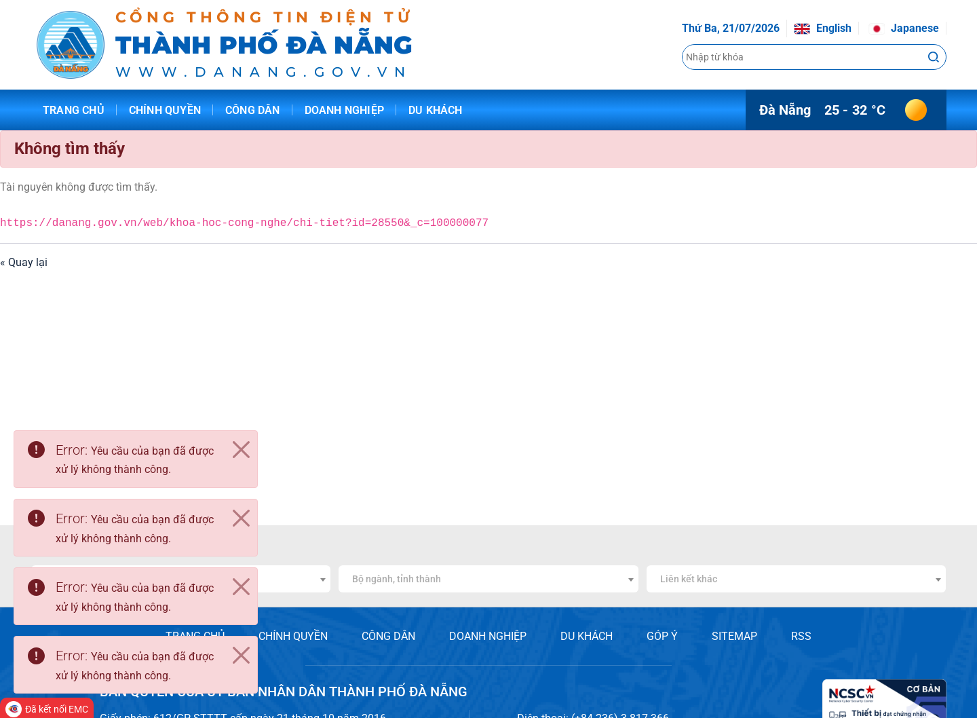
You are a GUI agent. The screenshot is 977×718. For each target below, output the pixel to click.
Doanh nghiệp (344, 110)
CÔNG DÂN (388, 636)
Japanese (903, 28)
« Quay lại (23, 262)
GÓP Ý (662, 636)
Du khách (435, 110)
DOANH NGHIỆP (487, 636)
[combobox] (488, 578)
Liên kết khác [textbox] (688, 578)
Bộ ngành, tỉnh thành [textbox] (396, 578)
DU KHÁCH (586, 636)
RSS (801, 636)
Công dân (252, 110)
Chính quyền (165, 110)
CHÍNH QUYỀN (293, 636)
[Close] (241, 450)
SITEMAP (734, 636)
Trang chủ (73, 110)
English (822, 28)
